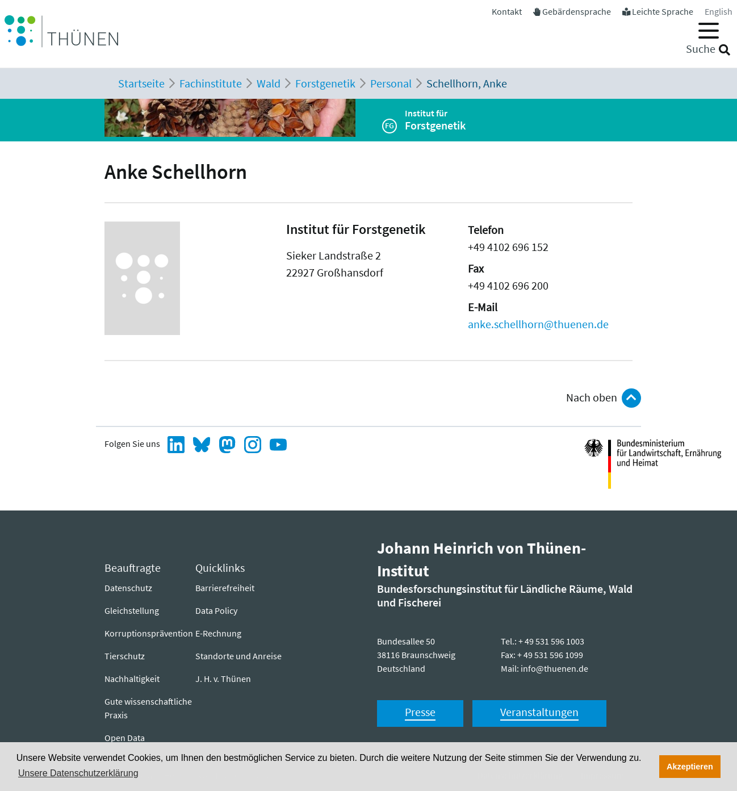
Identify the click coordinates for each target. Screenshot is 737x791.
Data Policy (216, 610)
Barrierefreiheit (224, 587)
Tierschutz (124, 656)
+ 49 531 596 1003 (551, 641)
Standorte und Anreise (238, 656)
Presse (420, 712)
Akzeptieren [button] (690, 766)
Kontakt (507, 11)
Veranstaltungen (539, 712)
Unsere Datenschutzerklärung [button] (78, 773)
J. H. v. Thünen (223, 678)
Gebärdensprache (576, 11)
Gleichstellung (131, 610)
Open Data (124, 737)
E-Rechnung (218, 633)
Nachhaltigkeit (132, 678)
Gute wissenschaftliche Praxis (148, 708)
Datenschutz (128, 587)
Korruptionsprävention (148, 633)
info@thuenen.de (554, 668)
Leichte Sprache (662, 11)
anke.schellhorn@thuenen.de (538, 324)
